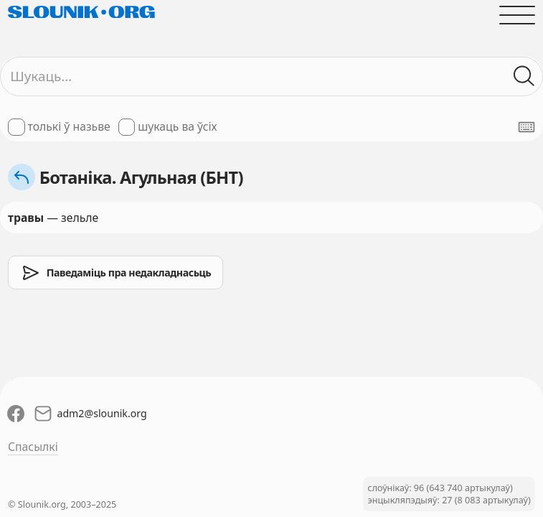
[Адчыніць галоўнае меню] (517, 15)
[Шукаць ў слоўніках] (524, 76)
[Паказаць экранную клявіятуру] (526, 127)
